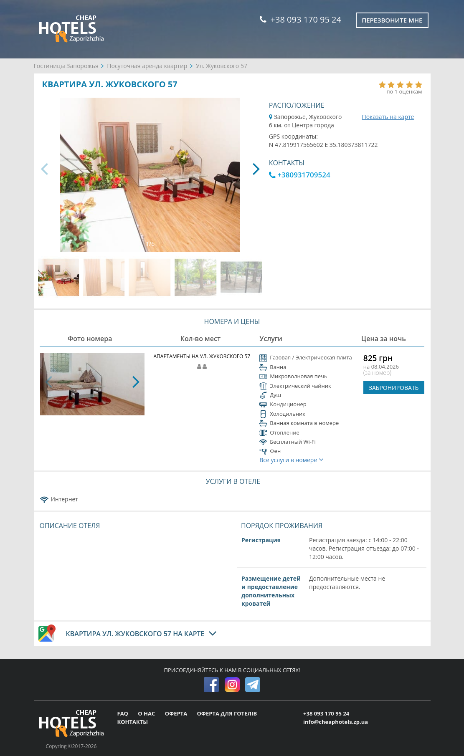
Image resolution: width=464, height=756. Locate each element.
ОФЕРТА (177, 713)
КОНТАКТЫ (132, 722)
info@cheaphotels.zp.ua (335, 722)
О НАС (147, 713)
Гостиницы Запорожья (66, 66)
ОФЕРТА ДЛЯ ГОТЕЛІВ (227, 713)
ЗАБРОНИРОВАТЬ (394, 388)
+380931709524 (299, 175)
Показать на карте (388, 117)
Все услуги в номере (291, 460)
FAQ (123, 713)
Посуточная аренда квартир (147, 66)
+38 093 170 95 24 (300, 19)
